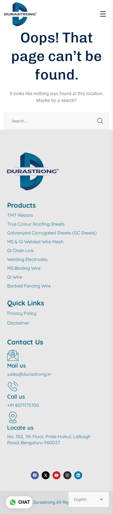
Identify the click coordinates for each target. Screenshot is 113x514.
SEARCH (100, 121)
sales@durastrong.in (29, 374)
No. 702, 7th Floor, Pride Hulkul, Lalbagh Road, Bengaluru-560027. (49, 439)
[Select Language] (88, 499)
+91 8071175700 (23, 405)
